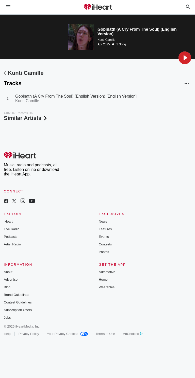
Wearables (107, 287)
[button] (184, 57)
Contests (105, 244)
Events (104, 237)
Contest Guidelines (18, 302)
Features (105, 229)
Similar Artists (26, 118)
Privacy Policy (29, 334)
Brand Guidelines (16, 295)
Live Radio (11, 229)
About (8, 272)
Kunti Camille (107, 40)
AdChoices (132, 334)
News (103, 221)
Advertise (11, 279)
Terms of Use (105, 334)
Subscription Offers (18, 310)
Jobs (7, 317)
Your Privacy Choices (67, 334)
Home (103, 279)
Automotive (107, 272)
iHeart (8, 221)
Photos (104, 252)
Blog (7, 287)
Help (7, 334)
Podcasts (10, 237)
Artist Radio (12, 244)
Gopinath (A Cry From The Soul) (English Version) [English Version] (76, 96)
